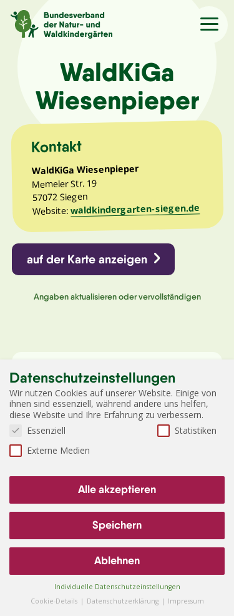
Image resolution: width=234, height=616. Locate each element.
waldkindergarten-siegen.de (135, 209)
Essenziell (37, 430)
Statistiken (187, 430)
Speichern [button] (117, 525)
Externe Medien (49, 450)
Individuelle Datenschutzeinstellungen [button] (117, 586)
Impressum (186, 601)
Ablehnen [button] (117, 560)
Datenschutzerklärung (123, 601)
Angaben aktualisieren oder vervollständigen (117, 296)
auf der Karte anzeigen (87, 259)
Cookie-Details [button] (55, 601)
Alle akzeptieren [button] (117, 489)
